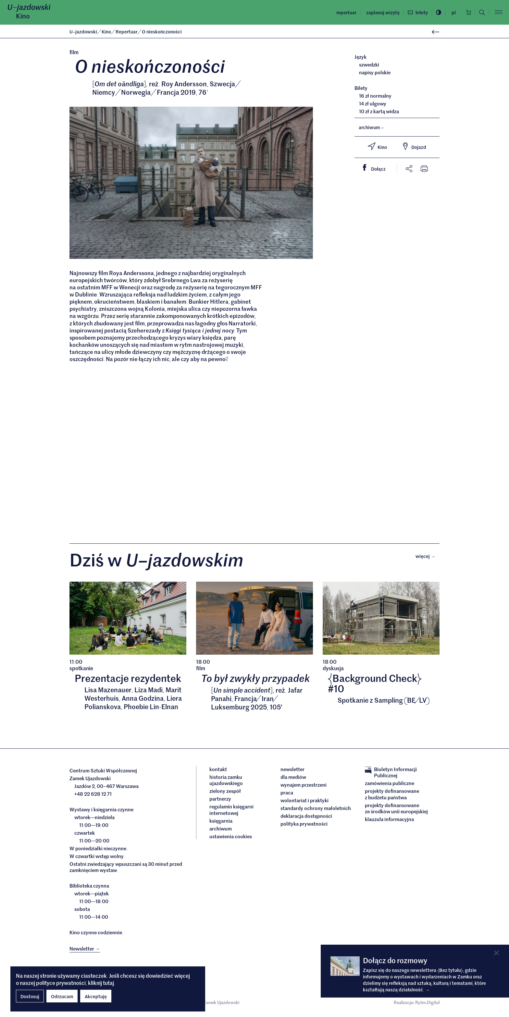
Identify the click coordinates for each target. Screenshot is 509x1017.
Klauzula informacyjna (389, 820)
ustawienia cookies (230, 837)
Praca (286, 794)
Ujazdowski (83, 31)
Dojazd (414, 146)
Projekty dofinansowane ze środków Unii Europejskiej (396, 809)
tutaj (108, 982)
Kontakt (218, 770)
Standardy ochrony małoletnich (315, 809)
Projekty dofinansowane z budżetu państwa (392, 795)
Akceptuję (96, 996)
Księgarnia (221, 822)
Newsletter (292, 770)
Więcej (428, 556)
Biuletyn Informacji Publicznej (391, 773)
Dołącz (376, 168)
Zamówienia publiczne (389, 784)
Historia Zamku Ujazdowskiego (226, 781)
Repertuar (344, 12)
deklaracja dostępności (306, 817)
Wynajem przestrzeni (303, 786)
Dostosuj (29, 996)
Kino (23, 16)
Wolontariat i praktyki (304, 801)
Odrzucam (62, 996)
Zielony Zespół (225, 792)
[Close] (496, 953)
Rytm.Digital (427, 1004)
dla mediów (293, 778)
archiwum (371, 127)
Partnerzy (220, 800)
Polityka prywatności (304, 825)
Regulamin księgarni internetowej (231, 811)
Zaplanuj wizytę (381, 12)
